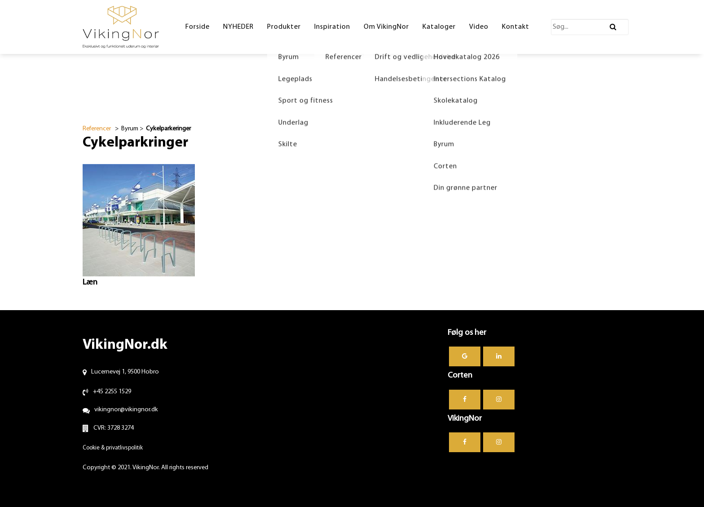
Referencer (97, 128)
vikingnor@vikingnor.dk (126, 409)
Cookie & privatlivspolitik (113, 448)
